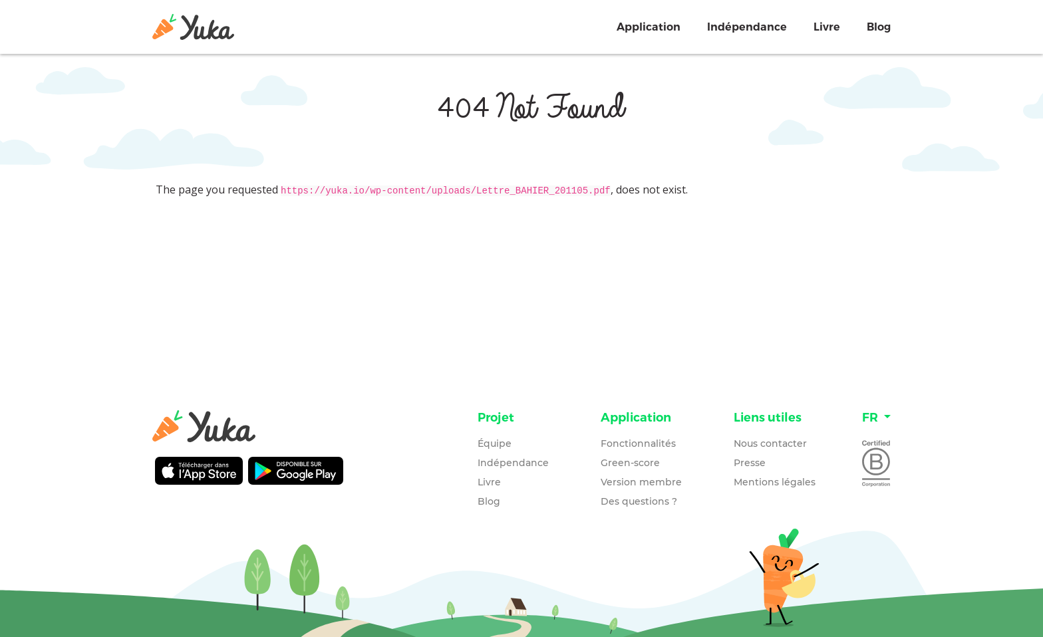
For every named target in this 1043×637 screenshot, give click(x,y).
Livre (827, 27)
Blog (879, 27)
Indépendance (747, 27)
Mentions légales (775, 482)
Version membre (641, 482)
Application (648, 27)
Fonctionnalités (638, 443)
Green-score (630, 463)
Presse (750, 463)
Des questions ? (639, 501)
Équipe (495, 443)
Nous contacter (770, 443)
